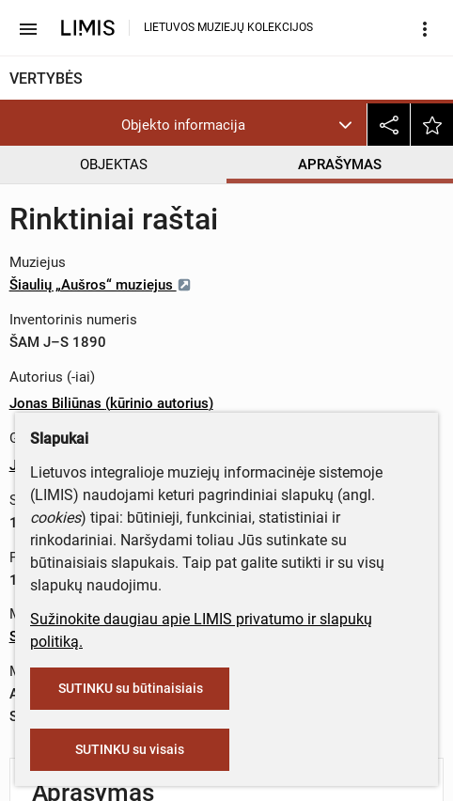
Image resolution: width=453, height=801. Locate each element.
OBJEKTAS (114, 164)
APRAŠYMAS (340, 164)
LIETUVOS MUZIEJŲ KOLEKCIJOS (228, 27)
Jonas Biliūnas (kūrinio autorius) (111, 403)
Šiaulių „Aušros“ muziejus (100, 284)
